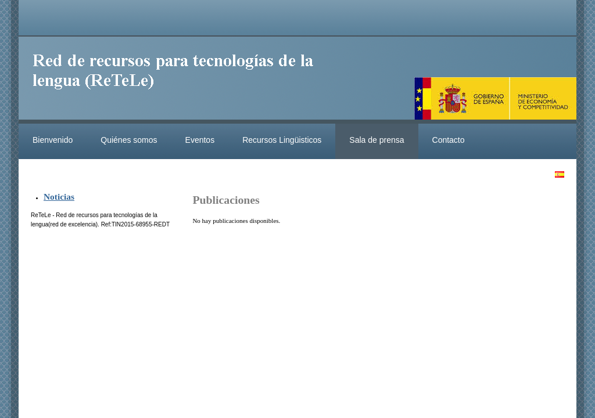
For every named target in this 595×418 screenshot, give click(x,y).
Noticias (59, 196)
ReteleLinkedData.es (178, 80)
